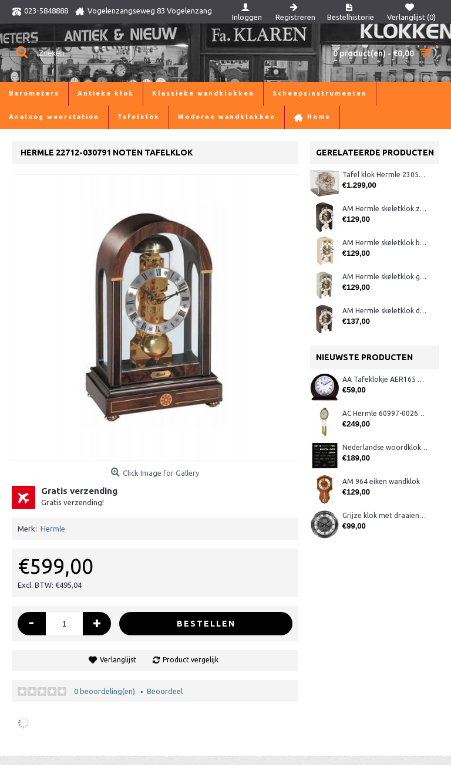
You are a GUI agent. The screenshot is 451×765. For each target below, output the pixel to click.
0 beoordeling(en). (105, 691)
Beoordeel (165, 691)
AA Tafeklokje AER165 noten (385, 379)
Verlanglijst (118, 660)
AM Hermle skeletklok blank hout (385, 242)
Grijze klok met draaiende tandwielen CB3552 (385, 515)
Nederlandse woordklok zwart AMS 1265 (385, 447)
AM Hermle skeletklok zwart (385, 208)
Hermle (53, 528)
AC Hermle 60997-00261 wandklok (385, 413)
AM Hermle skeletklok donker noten (385, 310)
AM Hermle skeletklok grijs (385, 276)
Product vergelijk (190, 660)
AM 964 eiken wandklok (381, 481)
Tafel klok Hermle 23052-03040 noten (385, 174)
